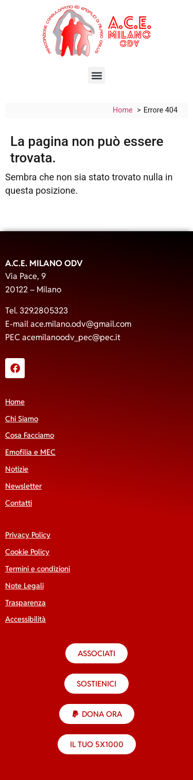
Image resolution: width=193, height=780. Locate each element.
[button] (96, 75)
